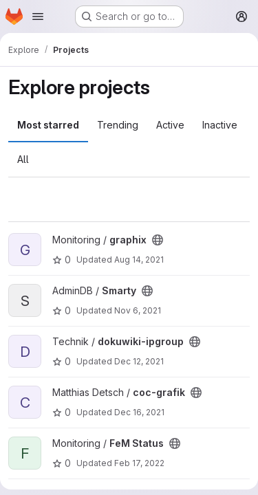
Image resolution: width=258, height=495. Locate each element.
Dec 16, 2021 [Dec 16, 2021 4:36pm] (139, 412)
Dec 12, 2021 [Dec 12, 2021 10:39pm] (139, 361)
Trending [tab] (117, 125)
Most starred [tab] (48, 125)
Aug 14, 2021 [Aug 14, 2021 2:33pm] (139, 259)
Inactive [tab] (219, 125)
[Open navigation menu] (38, 17)
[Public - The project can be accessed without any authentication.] (157, 239)
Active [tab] (170, 125)
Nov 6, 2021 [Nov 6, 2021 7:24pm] (137, 310)
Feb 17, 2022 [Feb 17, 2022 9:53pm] (139, 463)
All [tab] (23, 159)
